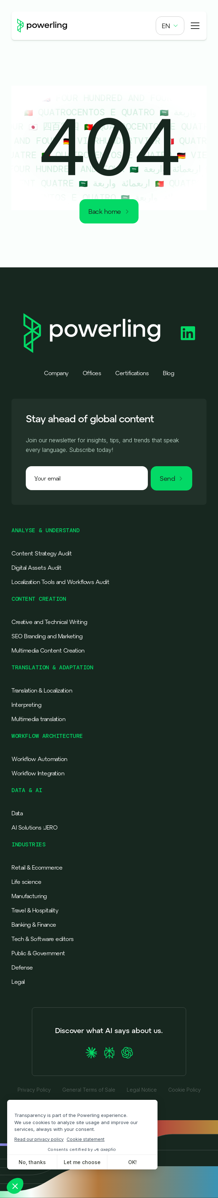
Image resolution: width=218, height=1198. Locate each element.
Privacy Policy (34, 1089)
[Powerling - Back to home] (42, 26)
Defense (22, 967)
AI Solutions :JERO (34, 827)
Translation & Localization (41, 690)
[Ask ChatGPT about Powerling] (127, 1052)
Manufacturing (29, 896)
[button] (170, 26)
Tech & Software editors (42, 939)
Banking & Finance (33, 924)
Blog (168, 373)
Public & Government (38, 953)
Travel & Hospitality (34, 910)
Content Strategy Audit (41, 553)
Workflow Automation (39, 759)
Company (56, 373)
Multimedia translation (38, 719)
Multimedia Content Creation (47, 650)
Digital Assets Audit (36, 567)
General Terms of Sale (88, 1089)
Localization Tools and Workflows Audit (60, 582)
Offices (92, 373)
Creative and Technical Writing (49, 622)
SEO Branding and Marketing (46, 636)
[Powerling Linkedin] (188, 333)
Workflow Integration (37, 773)
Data (17, 813)
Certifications (132, 373)
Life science (26, 882)
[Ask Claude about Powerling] (91, 1052)
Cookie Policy (184, 1089)
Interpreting (26, 705)
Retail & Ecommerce (36, 867)
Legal (18, 982)
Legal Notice (142, 1089)
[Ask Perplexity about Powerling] (109, 1052)
